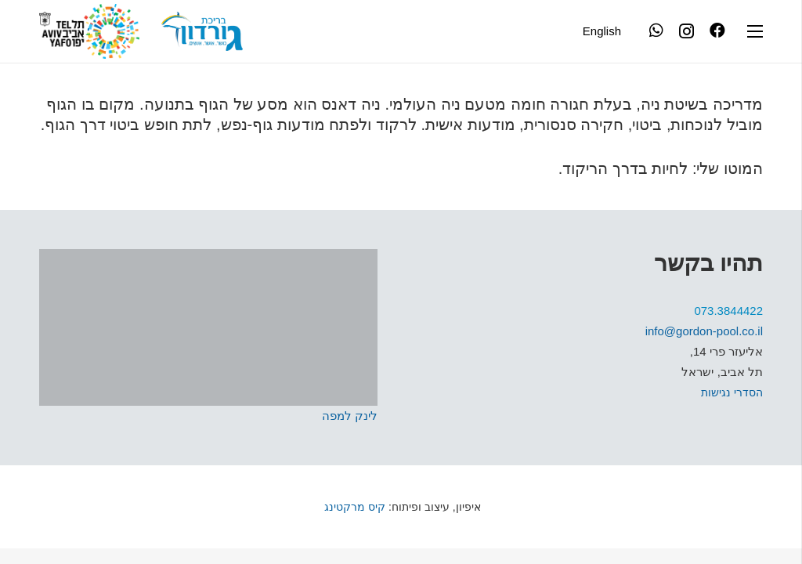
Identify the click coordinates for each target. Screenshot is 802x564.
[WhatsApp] (656, 30)
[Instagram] (686, 31)
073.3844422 (728, 310)
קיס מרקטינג (353, 507)
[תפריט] (755, 31)
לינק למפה (350, 415)
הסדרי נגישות (732, 392)
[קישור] (201, 31)
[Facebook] (717, 30)
